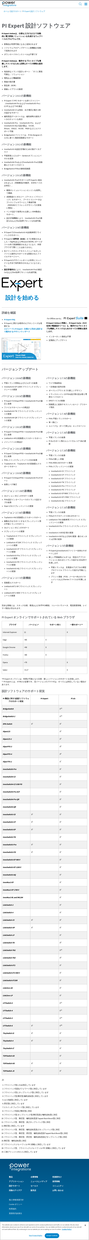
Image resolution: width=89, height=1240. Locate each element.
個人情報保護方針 (16, 1200)
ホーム (6, 11)
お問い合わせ (58, 1190)
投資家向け (57, 1177)
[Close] (85, 1225)
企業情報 (34, 1177)
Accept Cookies (51, 1236)
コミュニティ (58, 1186)
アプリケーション (16, 1181)
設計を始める (22, 298)
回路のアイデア (15, 1190)
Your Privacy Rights (35, 1236)
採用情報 (56, 1181)
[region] (44, 1231)
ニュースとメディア (39, 1181)
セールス (34, 1186)
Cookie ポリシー (15, 1204)
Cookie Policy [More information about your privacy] (67, 1229)
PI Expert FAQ (9, 319)
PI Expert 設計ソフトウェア (34, 11)
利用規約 (12, 1209)
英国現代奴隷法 (15, 1213)
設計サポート (15, 11)
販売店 (33, 1190)
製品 (11, 1177)
